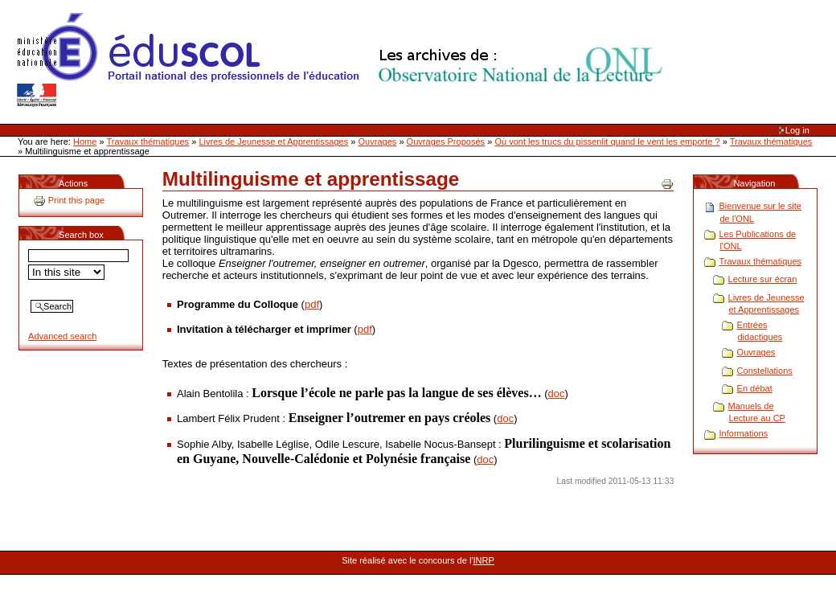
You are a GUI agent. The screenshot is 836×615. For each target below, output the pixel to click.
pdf (312, 304)
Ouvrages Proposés (446, 141)
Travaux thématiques (148, 141)
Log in (797, 130)
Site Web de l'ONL (343, 60)
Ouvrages (378, 141)
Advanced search (62, 336)
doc (556, 393)
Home (84, 141)
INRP (483, 560)
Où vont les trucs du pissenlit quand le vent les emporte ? (606, 141)
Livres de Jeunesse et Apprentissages (273, 141)
